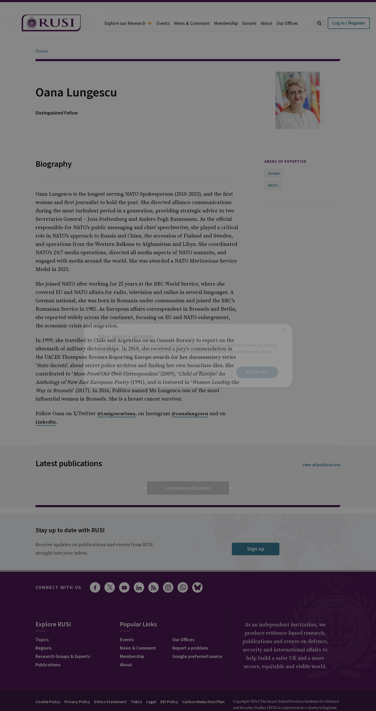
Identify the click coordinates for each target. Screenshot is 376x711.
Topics (42, 625)
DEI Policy (169, 687)
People (42, 36)
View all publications (321, 450)
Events (163, 23)
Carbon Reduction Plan (203, 687)
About (266, 23)
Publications (48, 650)
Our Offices (287, 23)
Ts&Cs (136, 687)
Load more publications (188, 473)
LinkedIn (46, 407)
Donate (249, 23)
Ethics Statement (110, 687)
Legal (151, 687)
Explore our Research (128, 23)
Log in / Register (348, 23)
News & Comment (192, 23)
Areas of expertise (285, 146)
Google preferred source (197, 642)
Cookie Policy (48, 687)
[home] (51, 23)
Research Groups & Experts (63, 642)
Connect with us (58, 573)
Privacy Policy (77, 687)
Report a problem (190, 633)
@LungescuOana (116, 399)
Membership (226, 23)
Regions (44, 633)
